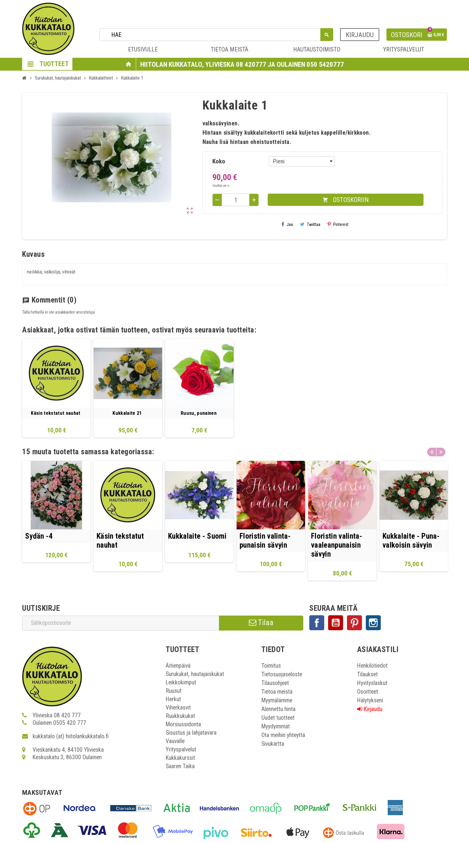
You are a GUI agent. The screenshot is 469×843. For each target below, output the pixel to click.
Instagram (373, 623)
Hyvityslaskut (372, 683)
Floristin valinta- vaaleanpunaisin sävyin (336, 545)
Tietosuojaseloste (281, 674)
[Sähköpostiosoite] (120, 623)
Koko (218, 161)
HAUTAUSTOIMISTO (316, 49)
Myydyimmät (275, 726)
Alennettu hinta (278, 709)
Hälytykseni (370, 700)
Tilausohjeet (275, 683)
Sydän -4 (39, 536)
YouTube (335, 623)
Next (440, 450)
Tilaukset (367, 674)
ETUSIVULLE (143, 49)
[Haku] (216, 34)
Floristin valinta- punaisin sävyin (265, 540)
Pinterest (338, 224)
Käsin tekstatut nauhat (55, 413)
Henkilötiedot (372, 666)
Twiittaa (310, 224)
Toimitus (271, 666)
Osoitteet (367, 692)
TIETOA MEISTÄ (229, 49)
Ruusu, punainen (199, 413)
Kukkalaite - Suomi (197, 536)
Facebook (316, 623)
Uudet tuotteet (278, 718)
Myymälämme (276, 700)
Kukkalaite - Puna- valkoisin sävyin (411, 540)
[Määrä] (236, 200)
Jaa (287, 224)
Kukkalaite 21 (126, 413)
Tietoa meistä (277, 692)
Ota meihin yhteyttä (283, 735)
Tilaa (261, 622)
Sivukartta (272, 744)
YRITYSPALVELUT (403, 49)
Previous (431, 450)
